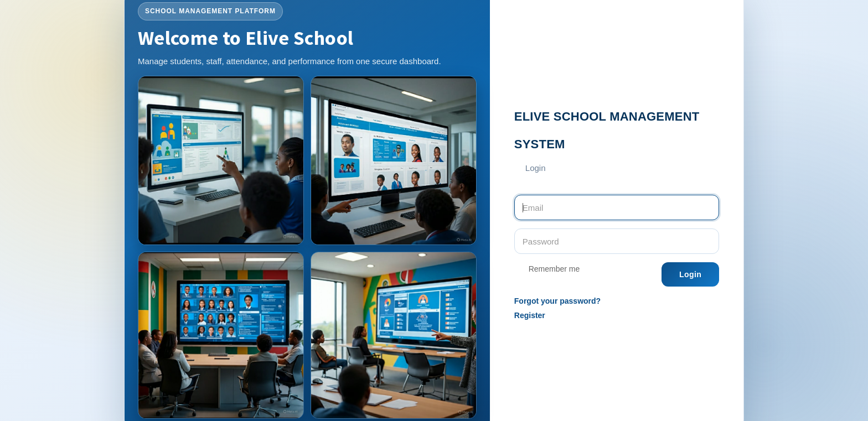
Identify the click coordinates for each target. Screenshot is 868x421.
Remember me (547, 270)
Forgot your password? (557, 301)
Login (690, 274)
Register (529, 315)
